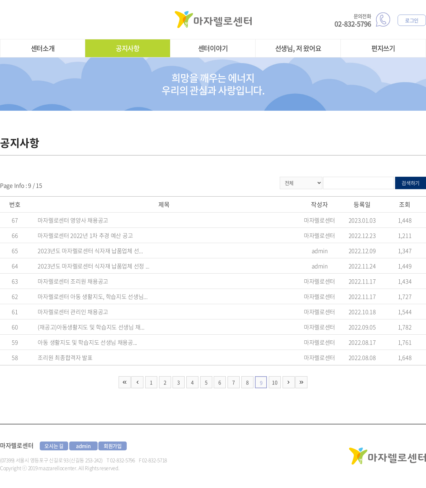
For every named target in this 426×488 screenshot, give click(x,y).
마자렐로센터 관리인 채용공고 (73, 311)
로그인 (412, 20)
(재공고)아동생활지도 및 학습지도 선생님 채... (91, 327)
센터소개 (43, 48)
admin (83, 445)
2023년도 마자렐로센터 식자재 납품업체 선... (90, 250)
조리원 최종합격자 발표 (65, 357)
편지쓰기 (383, 48)
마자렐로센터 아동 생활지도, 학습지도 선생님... (92, 296)
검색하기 (411, 182)
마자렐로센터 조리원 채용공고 (73, 281)
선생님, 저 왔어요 (298, 48)
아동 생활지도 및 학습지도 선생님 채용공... (87, 342)
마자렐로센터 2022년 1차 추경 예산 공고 (85, 235)
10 (274, 382)
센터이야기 (213, 48)
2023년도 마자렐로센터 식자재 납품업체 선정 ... (93, 266)
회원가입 (113, 445)
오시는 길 (54, 445)
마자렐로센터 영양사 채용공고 (73, 220)
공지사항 (128, 48)
